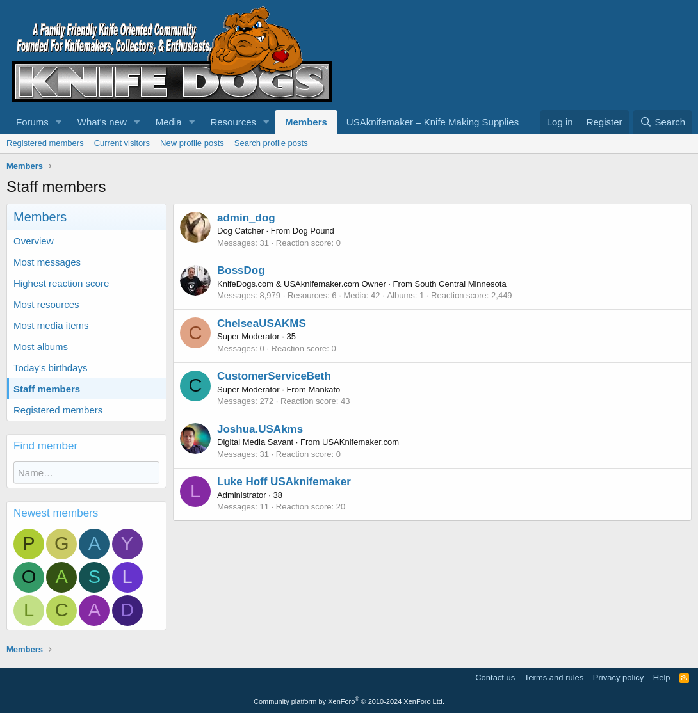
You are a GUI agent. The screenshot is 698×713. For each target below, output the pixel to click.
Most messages (47, 262)
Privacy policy (618, 677)
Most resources (46, 304)
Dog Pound (313, 231)
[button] (59, 122)
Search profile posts (271, 143)
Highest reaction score (61, 283)
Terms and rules (553, 677)
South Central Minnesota (461, 284)
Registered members (45, 143)
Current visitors (122, 143)
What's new (102, 121)
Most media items (51, 325)
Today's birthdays (50, 367)
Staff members (46, 388)
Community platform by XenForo (349, 701)
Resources (233, 121)
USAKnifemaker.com (360, 442)
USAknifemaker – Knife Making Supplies (432, 121)
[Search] (662, 122)
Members (306, 121)
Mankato (324, 389)
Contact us (495, 677)
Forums (32, 121)
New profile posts (192, 143)
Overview (33, 241)
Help (661, 677)
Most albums (40, 346)
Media (169, 121)
